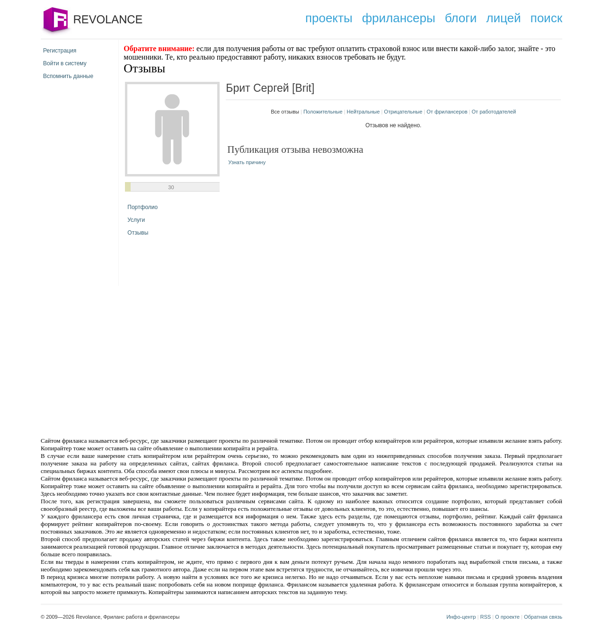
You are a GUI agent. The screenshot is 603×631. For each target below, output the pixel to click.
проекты (329, 18)
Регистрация (59, 50)
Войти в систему (65, 63)
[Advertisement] (221, 360)
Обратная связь (543, 617)
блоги (461, 18)
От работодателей (494, 111)
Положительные (323, 111)
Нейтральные (363, 111)
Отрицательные (403, 111)
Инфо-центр (461, 617)
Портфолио (142, 207)
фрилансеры (398, 18)
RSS (485, 617)
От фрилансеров (446, 111)
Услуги (136, 220)
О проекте (507, 617)
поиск (546, 18)
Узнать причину (247, 162)
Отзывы (137, 232)
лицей (503, 18)
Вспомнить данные (68, 76)
